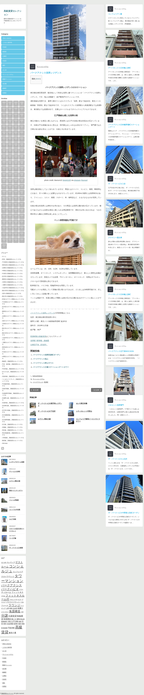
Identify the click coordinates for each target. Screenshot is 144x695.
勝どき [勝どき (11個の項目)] (13, 619)
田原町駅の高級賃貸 (38, 336)
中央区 (4, 47)
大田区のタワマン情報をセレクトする (13, 324)
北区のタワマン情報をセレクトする (13, 321)
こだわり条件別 (7, 42)
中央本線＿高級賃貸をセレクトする (13, 369)
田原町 (46, 382)
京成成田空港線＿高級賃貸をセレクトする (13, 394)
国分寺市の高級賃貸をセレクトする (13, 290)
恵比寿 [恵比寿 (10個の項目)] (22, 619)
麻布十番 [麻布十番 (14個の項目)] (12, 633)
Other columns (6, 38)
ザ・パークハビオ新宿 (16, 547)
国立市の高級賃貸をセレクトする (12, 296)
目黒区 (4, 93)
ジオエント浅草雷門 (116, 405)
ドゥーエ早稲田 (14, 500)
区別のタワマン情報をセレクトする (13, 299)
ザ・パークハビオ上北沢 (117, 459)
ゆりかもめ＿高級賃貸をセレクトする (13, 372)
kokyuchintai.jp (37, 376)
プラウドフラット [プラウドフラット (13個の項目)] (13, 602)
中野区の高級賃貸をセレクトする (12, 270)
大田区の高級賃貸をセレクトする (12, 282)
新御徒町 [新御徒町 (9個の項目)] (4, 621)
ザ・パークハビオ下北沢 (46, 411)
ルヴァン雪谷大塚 (14, 481)
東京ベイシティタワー (16, 490)
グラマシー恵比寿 (115, 238)
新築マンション (7, 79)
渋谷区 (4, 61)
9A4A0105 (67, 180)
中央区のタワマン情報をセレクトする (13, 352)
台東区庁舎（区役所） (39, 345)
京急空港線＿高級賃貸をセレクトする (13, 389)
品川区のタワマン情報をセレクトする (13, 307)
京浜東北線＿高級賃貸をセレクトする (13, 406)
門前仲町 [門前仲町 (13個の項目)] (11, 628)
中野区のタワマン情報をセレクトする (13, 357)
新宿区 (4, 51)
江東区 (4, 56)
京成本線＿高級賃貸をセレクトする (13, 402)
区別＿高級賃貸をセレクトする (11, 259)
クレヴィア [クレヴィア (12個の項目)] (10, 562)
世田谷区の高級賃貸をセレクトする (13, 265)
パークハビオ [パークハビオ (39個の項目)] (10, 589)
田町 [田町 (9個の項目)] (4, 623)
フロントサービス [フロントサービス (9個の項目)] (15, 599)
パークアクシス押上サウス (43, 363)
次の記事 (96, 390)
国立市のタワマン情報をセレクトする (13, 329)
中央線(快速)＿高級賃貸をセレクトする (12, 384)
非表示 (38, 79)
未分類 (4, 83)
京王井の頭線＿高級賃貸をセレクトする (13, 411)
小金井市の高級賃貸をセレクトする (13, 287)
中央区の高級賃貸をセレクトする (12, 273)
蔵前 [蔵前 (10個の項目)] (19, 624)
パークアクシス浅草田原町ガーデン (46, 355)
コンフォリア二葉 (115, 14)
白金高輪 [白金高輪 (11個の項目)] (10, 624)
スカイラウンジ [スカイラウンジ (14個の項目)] (7, 576)
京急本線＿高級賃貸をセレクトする (13, 376)
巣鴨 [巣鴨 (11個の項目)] (18, 619)
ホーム (4, 256)
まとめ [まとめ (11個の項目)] (3, 562)
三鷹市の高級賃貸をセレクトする (12, 285)
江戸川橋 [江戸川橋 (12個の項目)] (14, 621)
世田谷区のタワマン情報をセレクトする (13, 348)
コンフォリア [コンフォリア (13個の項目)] (18, 572)
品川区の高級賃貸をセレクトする (12, 276)
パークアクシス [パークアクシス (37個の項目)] (11, 585)
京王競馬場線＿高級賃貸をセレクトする (13, 420)
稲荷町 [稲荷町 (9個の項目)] (15, 623)
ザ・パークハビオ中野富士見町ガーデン (123, 513)
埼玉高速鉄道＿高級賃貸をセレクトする (13, 434)
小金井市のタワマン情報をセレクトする (13, 338)
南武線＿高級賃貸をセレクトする (12, 440)
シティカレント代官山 (84, 411)
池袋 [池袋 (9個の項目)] (19, 621)
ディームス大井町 (14, 471)
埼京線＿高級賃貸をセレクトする (12, 430)
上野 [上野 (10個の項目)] (7, 608)
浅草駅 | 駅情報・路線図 (39, 341)
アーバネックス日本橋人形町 (119, 68)
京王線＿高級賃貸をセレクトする (12, 424)
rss (2, 448)
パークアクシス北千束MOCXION (121, 351)
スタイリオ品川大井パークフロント (16, 530)
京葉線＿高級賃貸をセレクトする (12, 427)
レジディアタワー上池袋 (16, 462)
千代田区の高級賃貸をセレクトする (13, 262)
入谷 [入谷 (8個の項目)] (22, 612)
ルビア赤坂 (12, 519)
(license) (84, 180)
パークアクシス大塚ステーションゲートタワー (51, 367)
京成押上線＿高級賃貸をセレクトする (13, 399)
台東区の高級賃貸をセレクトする (12, 268)
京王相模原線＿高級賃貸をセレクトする (13, 416)
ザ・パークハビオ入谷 (116, 184)
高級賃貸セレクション (7, 693)
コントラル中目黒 (14, 509)
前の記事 (35, 390)
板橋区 (4, 88)
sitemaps (5, 443)
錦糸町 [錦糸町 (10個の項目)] (5, 628)
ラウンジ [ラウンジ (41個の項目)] (14, 605)
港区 (3, 65)
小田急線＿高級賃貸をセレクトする (13, 437)
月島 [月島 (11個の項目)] (9, 621)
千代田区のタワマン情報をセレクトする (13, 303)
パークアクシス (38, 382)
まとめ (4, 70)
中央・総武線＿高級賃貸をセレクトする (13, 365)
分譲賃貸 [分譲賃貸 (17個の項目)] (12, 616)
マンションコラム (7, 74)
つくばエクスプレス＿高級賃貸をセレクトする (13, 380)
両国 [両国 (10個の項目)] (10, 608)
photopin (77, 180)
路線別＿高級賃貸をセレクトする (12, 361)
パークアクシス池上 (40, 359)
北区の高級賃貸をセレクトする (11, 293)
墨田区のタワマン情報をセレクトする (13, 312)
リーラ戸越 (12, 538)
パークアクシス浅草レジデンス (42, 313)
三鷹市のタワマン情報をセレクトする (13, 343)
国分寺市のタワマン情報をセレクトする (13, 334)
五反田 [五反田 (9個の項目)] (15, 608)
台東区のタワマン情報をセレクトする (13, 317)
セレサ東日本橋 (81, 403)
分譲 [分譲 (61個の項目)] (4, 615)
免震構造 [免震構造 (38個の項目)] (14, 611)
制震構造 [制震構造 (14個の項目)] (7, 619)
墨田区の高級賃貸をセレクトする (12, 279)
